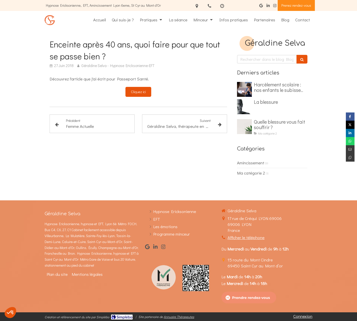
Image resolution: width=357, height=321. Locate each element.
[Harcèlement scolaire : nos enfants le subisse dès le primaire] (244, 89)
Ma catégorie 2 (251, 173)
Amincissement (250, 163)
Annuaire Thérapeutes (179, 317)
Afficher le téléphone (246, 237)
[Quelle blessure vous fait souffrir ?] (244, 126)
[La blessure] (244, 106)
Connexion (302, 316)
